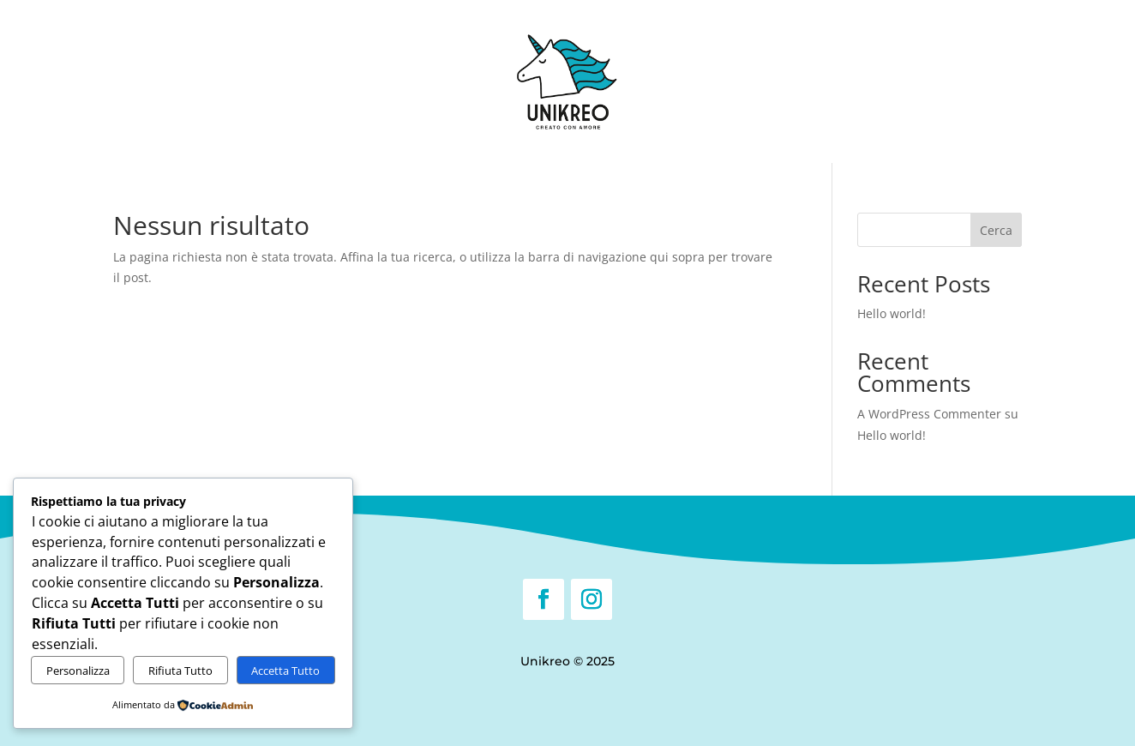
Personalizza (78, 670)
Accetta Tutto (285, 670)
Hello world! (891, 313)
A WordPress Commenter (929, 414)
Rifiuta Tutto (180, 670)
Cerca (996, 230)
